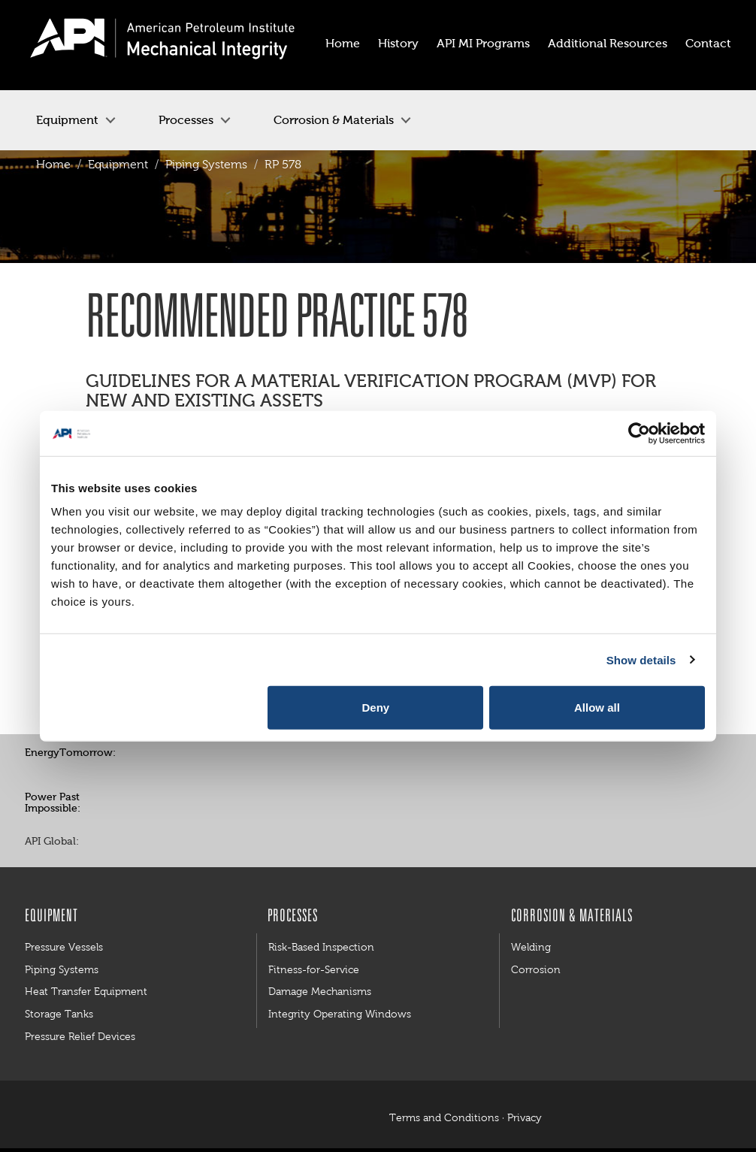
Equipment (67, 119)
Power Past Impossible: (52, 802)
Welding (531, 947)
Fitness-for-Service (313, 969)
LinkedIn (199, 842)
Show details (641, 659)
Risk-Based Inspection (321, 947)
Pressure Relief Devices (80, 1036)
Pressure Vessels (64, 947)
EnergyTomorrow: (70, 752)
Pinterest (199, 754)
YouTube (233, 754)
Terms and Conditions (444, 1117)
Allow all (597, 707)
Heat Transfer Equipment (86, 991)
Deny (376, 707)
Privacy (524, 1117)
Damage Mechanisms (319, 991)
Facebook (131, 754)
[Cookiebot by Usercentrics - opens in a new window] (639, 433)
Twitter (165, 754)
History (398, 43)
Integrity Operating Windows (339, 1014)
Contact (708, 43)
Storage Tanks (59, 1014)
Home (53, 164)
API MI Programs (483, 43)
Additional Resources (607, 43)
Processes (186, 119)
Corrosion (536, 969)
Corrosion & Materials (334, 119)
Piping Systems (206, 164)
